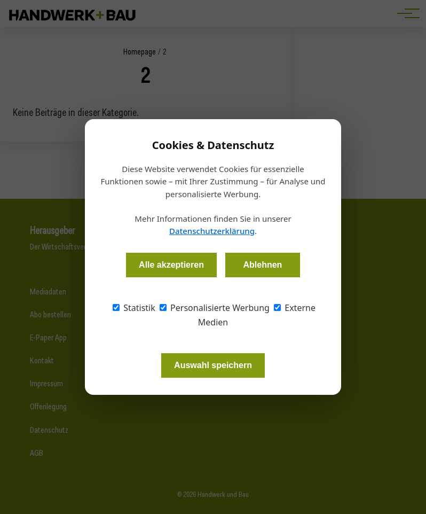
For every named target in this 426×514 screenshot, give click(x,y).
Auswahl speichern (213, 365)
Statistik (134, 308)
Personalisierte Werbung (215, 308)
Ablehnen (262, 264)
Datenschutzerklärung (212, 230)
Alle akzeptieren (171, 264)
